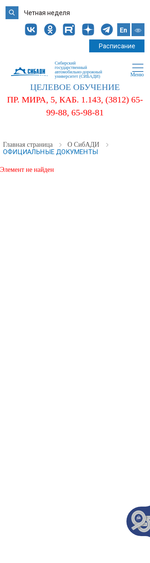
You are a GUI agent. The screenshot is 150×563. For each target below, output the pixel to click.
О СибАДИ (84, 144)
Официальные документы (50, 152)
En (123, 30)
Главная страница (28, 144)
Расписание (117, 46)
